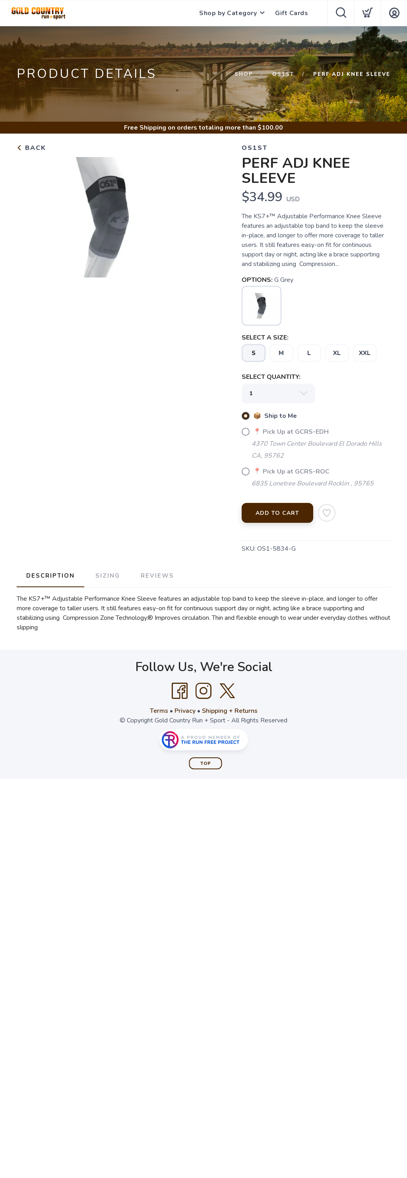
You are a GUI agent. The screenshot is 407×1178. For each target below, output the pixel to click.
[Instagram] (203, 691)
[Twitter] (227, 691)
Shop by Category (228, 13)
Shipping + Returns (230, 710)
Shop (244, 74)
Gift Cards (291, 13)
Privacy (185, 710)
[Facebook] (180, 691)
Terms (159, 710)
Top (205, 764)
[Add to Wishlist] (326, 513)
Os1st (283, 74)
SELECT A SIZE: (265, 337)
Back (31, 148)
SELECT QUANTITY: (271, 377)
